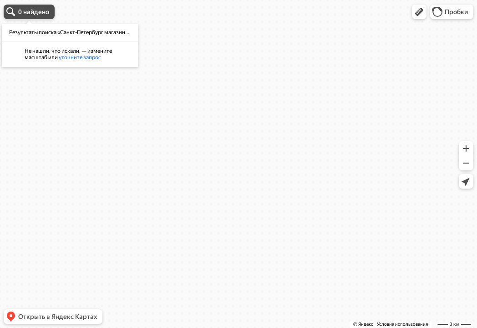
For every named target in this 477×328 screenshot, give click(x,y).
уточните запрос (80, 57)
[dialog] (70, 45)
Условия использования (402, 324)
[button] (419, 12)
